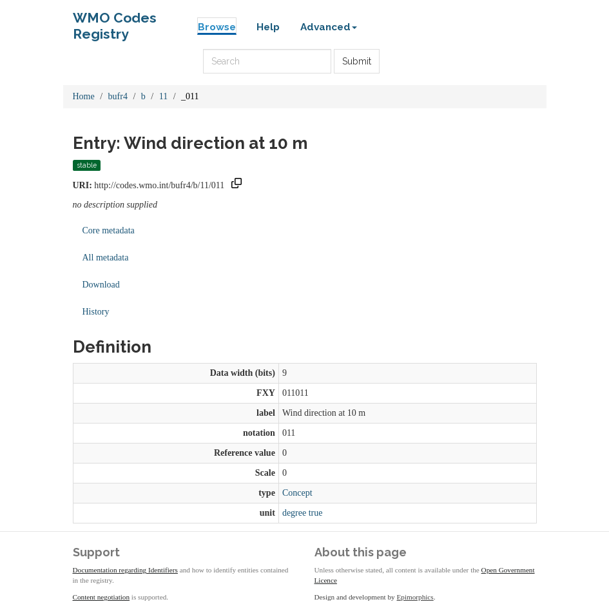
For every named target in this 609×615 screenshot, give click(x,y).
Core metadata (108, 230)
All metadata (105, 257)
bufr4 (118, 96)
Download (101, 284)
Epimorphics (415, 597)
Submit (356, 61)
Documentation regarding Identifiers (125, 570)
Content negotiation (101, 597)
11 (163, 96)
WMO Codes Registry (115, 21)
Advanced (328, 27)
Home (84, 96)
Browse (217, 27)
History (96, 312)
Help (268, 27)
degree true (302, 513)
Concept (297, 493)
